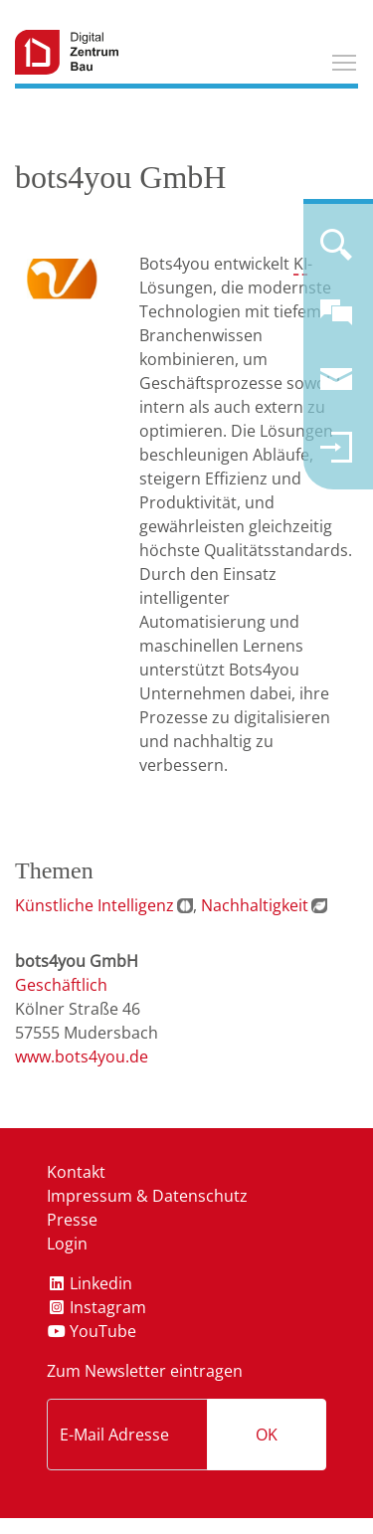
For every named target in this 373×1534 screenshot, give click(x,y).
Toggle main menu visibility (345, 60)
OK (267, 1434)
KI (300, 264)
